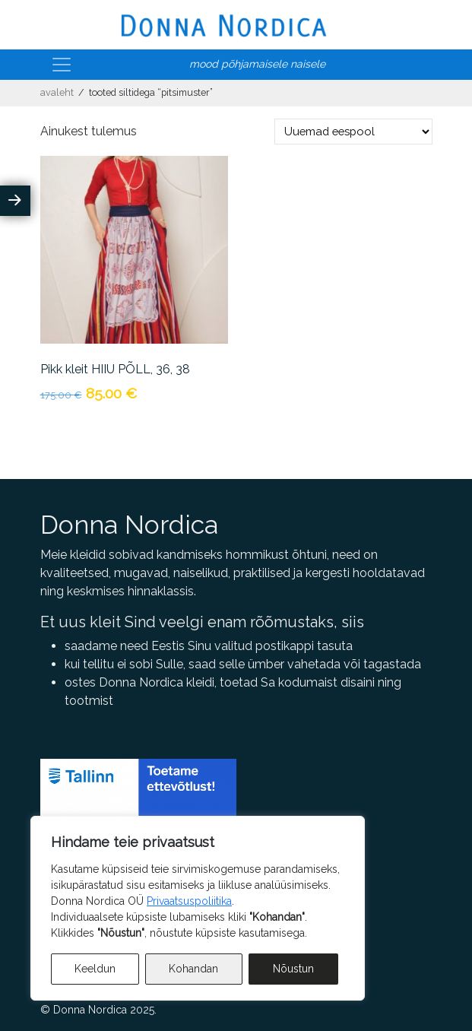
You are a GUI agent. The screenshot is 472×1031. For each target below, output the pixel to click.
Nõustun (293, 969)
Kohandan (193, 969)
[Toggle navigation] (61, 64)
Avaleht (57, 92)
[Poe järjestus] (353, 131)
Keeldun (95, 969)
